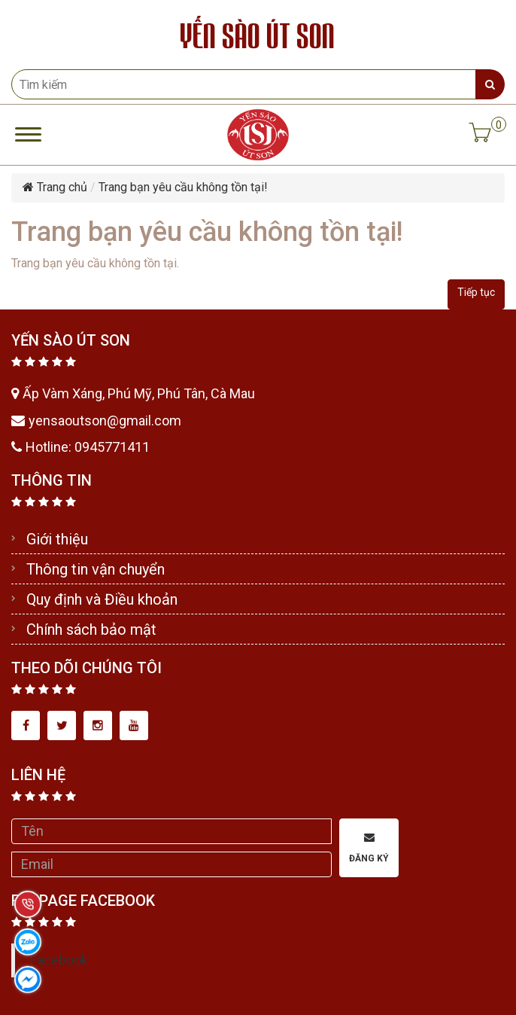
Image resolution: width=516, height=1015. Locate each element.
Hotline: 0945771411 (80, 447)
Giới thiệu (57, 539)
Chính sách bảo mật (91, 629)
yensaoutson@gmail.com (96, 420)
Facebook (59, 960)
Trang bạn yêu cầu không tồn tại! (183, 187)
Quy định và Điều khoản (102, 599)
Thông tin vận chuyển (95, 569)
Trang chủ (55, 187)
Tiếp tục (476, 292)
